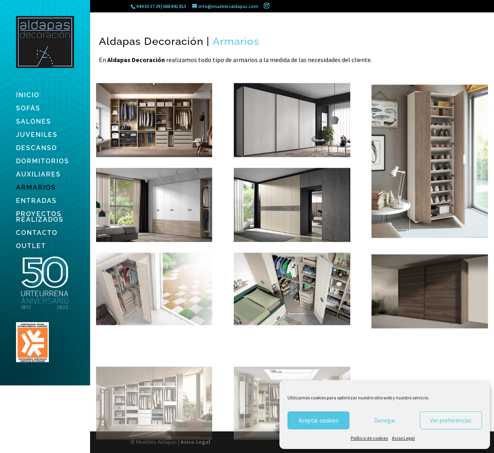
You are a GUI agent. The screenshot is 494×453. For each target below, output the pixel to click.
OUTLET (31, 246)
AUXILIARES (38, 175)
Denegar (385, 420)
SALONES (33, 122)
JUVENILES (37, 135)
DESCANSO (36, 148)
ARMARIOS (36, 188)
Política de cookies (369, 438)
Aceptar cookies (319, 420)
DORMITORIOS (42, 161)
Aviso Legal (403, 438)
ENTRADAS (36, 201)
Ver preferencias (451, 420)
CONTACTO (37, 233)
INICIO (28, 95)
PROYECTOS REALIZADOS (40, 217)
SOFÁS (28, 109)
